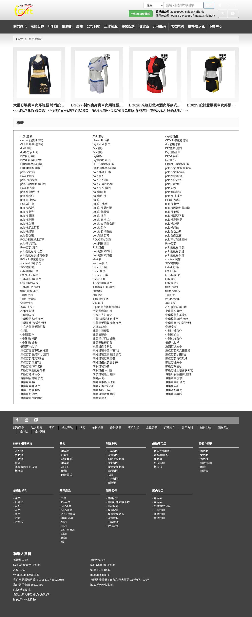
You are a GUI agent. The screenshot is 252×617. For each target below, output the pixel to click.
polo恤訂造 (99, 195)
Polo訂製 (170, 243)
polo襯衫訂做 (28, 243)
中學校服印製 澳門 (31, 318)
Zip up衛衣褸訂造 (176, 306)
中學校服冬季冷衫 (176, 314)
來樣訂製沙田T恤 (175, 354)
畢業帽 (65, 463)
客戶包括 (133, 427)
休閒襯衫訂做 (28, 342)
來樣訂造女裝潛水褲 (105, 362)
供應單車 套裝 (174, 378)
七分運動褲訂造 (102, 310)
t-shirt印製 (99, 279)
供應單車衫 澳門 (175, 382)
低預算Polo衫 (28, 346)
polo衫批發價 (101, 211)
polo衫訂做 (172, 227)
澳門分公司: (163, 15)
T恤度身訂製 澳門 (104, 287)
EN (233, 13)
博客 (82, 427)
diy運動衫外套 (101, 160)
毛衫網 (19, 451)
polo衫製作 (99, 227)
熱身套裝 (66, 459)
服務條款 (18, 427)
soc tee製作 (100, 263)
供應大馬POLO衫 (103, 386)
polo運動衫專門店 (31, 251)
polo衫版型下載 (174, 215)
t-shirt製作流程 (29, 283)
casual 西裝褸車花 (31, 140)
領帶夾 (204, 470)
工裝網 (19, 459)
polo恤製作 (27, 195)
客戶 (52, 427)
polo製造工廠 (173, 235)
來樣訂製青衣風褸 (176, 358)
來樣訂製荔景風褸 (104, 358)
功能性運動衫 (162, 451)
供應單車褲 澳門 (30, 386)
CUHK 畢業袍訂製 (31, 144)
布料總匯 (97, 427)
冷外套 (19, 502)
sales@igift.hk (194, 11)
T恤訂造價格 (28, 299)
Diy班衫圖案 (172, 152)
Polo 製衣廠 (27, 188)
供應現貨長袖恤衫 (31, 398)
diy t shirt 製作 (101, 144)
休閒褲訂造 (172, 334)
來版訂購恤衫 (173, 366)
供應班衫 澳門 (29, 394)
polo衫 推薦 (100, 203)
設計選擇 (115, 427)
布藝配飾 (128, 26)
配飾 (64, 470)
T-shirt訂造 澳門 (30, 287)
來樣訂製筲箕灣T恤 (32, 358)
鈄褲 (64, 534)
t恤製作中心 (172, 291)
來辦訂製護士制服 (104, 374)
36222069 (57, 579)
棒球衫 (65, 455)
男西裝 (204, 451)
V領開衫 (98, 303)
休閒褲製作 (100, 334)
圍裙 (64, 537)
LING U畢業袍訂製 (104, 168)
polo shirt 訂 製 (102, 172)
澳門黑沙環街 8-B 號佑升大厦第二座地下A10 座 (119, 579)
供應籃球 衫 (100, 398)
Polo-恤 (65, 502)
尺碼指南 (159, 26)
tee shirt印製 (100, 275)
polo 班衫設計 (28, 180)
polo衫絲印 (172, 223)
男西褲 (204, 459)
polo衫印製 (27, 207)
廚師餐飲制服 (115, 459)
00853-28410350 (181, 15)
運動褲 (158, 459)
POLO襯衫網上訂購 (32, 239)
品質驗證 (113, 526)
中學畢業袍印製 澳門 (33, 322)
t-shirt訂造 (171, 283)
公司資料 (113, 518)
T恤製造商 (26, 295)
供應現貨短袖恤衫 (104, 394)
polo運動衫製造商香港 (34, 255)
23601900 (176, 11)
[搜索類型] (154, 5)
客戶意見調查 (115, 514)
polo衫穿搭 (27, 219)
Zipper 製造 (27, 310)
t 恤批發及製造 (29, 275)
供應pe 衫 (99, 378)
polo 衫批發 (172, 184)
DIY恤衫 (98, 148)
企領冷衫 (170, 326)
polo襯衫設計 (101, 243)
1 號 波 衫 (26, 136)
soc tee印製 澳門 (30, 263)
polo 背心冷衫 (173, 180)
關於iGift (20, 26)
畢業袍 (65, 451)
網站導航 (67, 427)
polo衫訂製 (27, 231)
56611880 (33, 574)
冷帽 (17, 518)
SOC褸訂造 (27, 267)
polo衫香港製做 (102, 231)
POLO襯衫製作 (102, 239)
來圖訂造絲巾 (173, 346)
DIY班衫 (98, 152)
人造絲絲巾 (100, 326)
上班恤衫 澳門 (174, 310)
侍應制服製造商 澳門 (178, 374)
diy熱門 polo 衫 (29, 152)
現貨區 (144, 26)
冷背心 (19, 522)
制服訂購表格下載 (118, 502)
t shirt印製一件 (29, 271)
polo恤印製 (99, 192)
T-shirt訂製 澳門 (102, 283)
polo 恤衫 (98, 176)
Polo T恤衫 (27, 176)
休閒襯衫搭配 (28, 338)
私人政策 (36, 427)
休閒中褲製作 (173, 330)
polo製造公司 (101, 235)
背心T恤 (66, 506)
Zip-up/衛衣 (68, 514)
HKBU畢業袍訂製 (31, 164)
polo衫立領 (27, 223)
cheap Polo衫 (101, 140)
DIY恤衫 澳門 (173, 148)
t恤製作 (97, 291)
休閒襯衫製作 (173, 338)
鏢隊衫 (158, 466)
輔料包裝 (205, 427)
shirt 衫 (97, 259)
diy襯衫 (97, 156)
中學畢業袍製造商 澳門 (107, 322)
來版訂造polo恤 (102, 370)
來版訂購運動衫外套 (32, 370)
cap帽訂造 (171, 136)
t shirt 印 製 (100, 267)
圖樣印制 (223, 427)
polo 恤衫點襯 (173, 176)
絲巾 (17, 514)
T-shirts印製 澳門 (30, 279)
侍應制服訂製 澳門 (31, 378)
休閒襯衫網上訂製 (104, 338)
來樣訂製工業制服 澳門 (107, 354)
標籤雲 (19, 470)
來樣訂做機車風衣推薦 (34, 350)
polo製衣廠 (27, 235)
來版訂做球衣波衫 (31, 366)
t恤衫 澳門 (171, 287)
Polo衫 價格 (172, 199)
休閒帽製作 (27, 334)
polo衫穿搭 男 (173, 219)
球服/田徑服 (161, 455)
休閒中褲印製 (101, 330)
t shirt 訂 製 (172, 267)
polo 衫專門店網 (103, 184)
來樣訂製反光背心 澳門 (34, 354)
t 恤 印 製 (171, 271)
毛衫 (17, 506)
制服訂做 (37, 26)
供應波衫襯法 (173, 390)
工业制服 (159, 510)
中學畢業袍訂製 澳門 (178, 322)
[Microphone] (228, 5)
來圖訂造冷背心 (102, 346)
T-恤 (63, 498)
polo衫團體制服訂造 (177, 207)
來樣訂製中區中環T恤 (106, 350)
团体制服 (159, 514)
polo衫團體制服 (102, 207)
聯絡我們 (113, 498)
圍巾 (203, 466)
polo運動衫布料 (102, 251)
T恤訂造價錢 (100, 299)
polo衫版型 (99, 215)
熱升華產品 (68, 530)
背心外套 (66, 510)
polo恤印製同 (173, 192)
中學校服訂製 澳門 (176, 318)
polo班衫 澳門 (173, 195)
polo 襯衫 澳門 (102, 188)
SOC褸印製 (172, 263)
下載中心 (215, 26)
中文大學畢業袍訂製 (32, 326)
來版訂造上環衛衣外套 (179, 370)
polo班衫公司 (28, 199)
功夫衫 (65, 466)
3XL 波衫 (98, 136)
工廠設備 (113, 522)
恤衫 (64, 522)
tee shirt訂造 (173, 275)
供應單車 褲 (27, 382)
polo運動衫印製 (174, 247)
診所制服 (113, 470)
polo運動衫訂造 (102, 255)
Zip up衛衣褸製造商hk (106, 306)
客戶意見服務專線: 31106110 (31, 579)
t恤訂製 (97, 295)
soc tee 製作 (173, 259)
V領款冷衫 (26, 303)
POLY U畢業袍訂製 (32, 259)
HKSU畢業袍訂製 (103, 164)
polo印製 (170, 188)
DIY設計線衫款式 (31, 160)
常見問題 (151, 427)
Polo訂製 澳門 (29, 247)
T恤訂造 (170, 295)
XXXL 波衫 (27, 306)
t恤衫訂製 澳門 (29, 291)
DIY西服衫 (171, 156)
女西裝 (204, 455)
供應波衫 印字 (101, 390)
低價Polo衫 (172, 342)
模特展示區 (196, 26)
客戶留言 (113, 510)
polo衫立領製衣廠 (104, 223)
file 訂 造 (170, 160)
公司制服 (113, 455)
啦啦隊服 (159, 463)
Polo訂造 (98, 247)
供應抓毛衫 (172, 386)
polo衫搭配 (27, 215)
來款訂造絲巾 (173, 362)
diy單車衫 (26, 148)
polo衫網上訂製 (29, 227)
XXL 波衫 (171, 303)
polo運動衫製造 (174, 251)
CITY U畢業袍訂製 (176, 140)
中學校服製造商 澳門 (106, 318)
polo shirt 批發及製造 (178, 168)
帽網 (17, 463)
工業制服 (113, 451)
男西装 (158, 498)
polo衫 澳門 (172, 203)
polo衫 (97, 199)
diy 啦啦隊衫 (173, 144)
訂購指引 (169, 427)
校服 (110, 474)
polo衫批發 (27, 211)
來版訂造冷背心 (30, 374)
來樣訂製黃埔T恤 (31, 362)
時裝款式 (66, 474)
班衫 (64, 526)
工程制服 (113, 478)
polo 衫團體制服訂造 (33, 184)
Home (20, 39)
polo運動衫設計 (174, 255)
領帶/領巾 (206, 463)
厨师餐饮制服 (162, 506)
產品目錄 (113, 506)
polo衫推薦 (172, 211)
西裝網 (19, 455)
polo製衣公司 (173, 231)
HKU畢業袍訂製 (30, 168)
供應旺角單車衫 (30, 390)
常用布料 (187, 427)
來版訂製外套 (101, 366)
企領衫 (24, 330)
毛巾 (17, 510)
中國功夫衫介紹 (102, 314)
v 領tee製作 (172, 299)
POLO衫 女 (27, 203)
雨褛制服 (159, 518)
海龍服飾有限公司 (26, 466)
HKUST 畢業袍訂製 (177, 164)
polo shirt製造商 (175, 172)
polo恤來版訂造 (29, 192)
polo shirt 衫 (27, 172)
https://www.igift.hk (24, 599)
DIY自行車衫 (28, 156)
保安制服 (113, 463)
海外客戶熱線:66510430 (28, 584)
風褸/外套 (67, 518)
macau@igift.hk (204, 15)
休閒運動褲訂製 (102, 342)
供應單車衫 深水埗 (104, 382)
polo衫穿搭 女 (101, 219)
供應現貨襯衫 (173, 394)
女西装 (158, 502)
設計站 (23, 431)
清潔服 (111, 482)
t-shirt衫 (170, 279)
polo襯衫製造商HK (176, 239)
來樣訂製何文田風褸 (177, 350)
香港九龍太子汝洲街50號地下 (31, 594)
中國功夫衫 (27, 314)
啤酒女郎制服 (115, 466)
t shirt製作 (99, 271)
